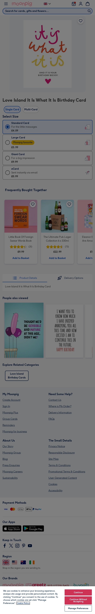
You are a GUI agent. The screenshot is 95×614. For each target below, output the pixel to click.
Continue (78, 592)
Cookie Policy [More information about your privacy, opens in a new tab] (23, 603)
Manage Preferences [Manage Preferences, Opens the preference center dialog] (78, 608)
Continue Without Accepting (78, 600)
